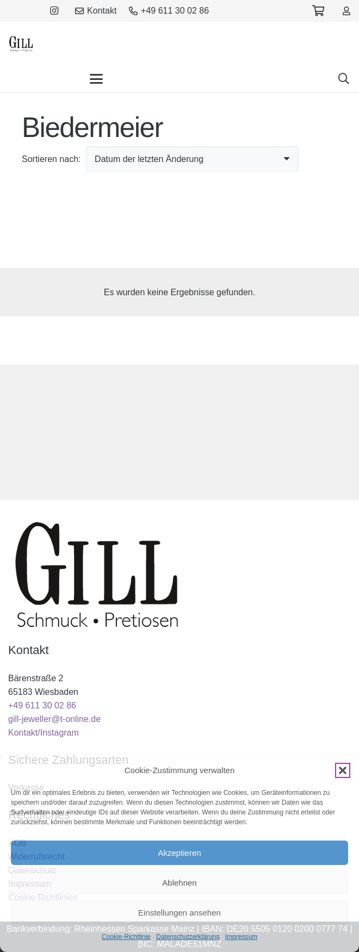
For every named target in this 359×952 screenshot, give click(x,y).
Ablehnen (179, 882)
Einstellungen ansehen (179, 912)
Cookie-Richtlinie (126, 937)
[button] (342, 770)
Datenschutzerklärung (188, 937)
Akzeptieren (179, 852)
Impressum (241, 937)
